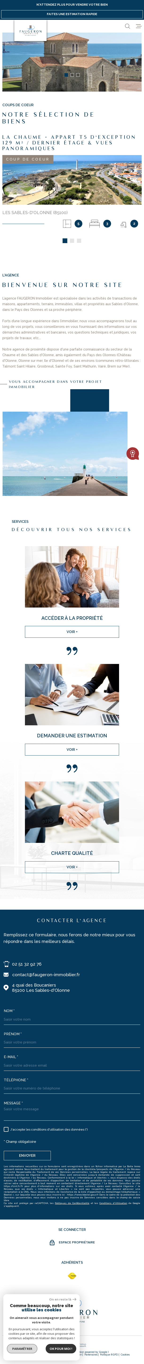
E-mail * (11, 1057)
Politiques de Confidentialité (72, 1203)
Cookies (125, 1354)
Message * (13, 1103)
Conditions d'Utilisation (113, 1203)
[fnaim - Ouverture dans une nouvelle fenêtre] (72, 1276)
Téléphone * (16, 1080)
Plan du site (42, 1354)
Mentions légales (62, 1354)
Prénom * (13, 1034)
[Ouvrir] (127, 26)
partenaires (90, 1354)
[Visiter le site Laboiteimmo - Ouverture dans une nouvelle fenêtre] (72, 1345)
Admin (78, 1354)
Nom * (9, 1011)
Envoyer (27, 1155)
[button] (66, 75)
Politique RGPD (109, 1354)
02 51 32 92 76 (27, 964)
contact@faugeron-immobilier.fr (46, 974)
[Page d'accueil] (30, 30)
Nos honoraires (23, 1354)
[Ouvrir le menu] (139, 26)
